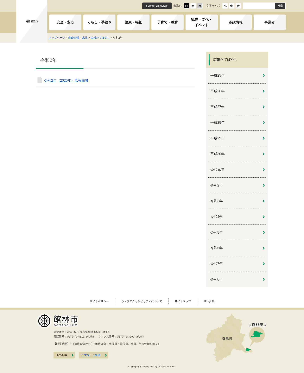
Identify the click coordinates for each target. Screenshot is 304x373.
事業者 (269, 22)
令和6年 (216, 248)
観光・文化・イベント (201, 22)
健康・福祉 (133, 22)
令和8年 (216, 279)
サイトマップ (183, 301)
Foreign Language (157, 5)
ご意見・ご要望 (90, 355)
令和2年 (216, 185)
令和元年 (217, 170)
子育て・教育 (167, 22)
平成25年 (217, 75)
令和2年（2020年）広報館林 (66, 80)
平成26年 (217, 91)
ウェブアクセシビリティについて (141, 301)
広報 (86, 37)
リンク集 (209, 301)
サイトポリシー (99, 301)
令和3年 (216, 201)
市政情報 (236, 22)
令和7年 (216, 264)
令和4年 (216, 217)
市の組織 (61, 355)
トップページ (58, 37)
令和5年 (216, 232)
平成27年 (217, 107)
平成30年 (217, 154)
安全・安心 (65, 22)
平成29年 (217, 138)
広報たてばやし (101, 37)
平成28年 (217, 122)
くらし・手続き (99, 22)
